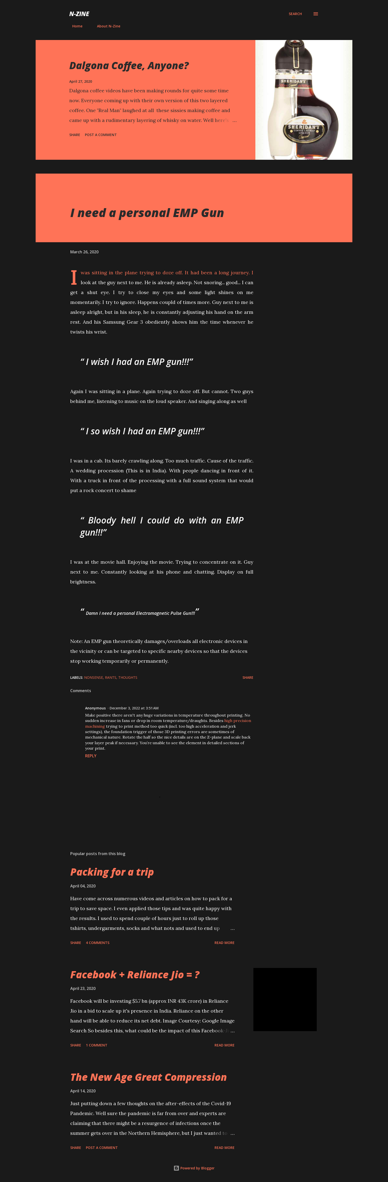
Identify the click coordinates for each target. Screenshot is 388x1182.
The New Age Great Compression (148, 1077)
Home (74, 26)
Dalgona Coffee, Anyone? (129, 65)
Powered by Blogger (194, 1168)
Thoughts (127, 677)
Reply (91, 756)
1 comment (96, 1045)
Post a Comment (101, 134)
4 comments (97, 942)
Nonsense (93, 677)
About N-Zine (105, 26)
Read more (225, 942)
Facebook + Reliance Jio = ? (134, 974)
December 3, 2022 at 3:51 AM (134, 708)
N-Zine (79, 14)
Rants (110, 677)
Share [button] (74, 134)
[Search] (295, 14)
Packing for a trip (112, 872)
